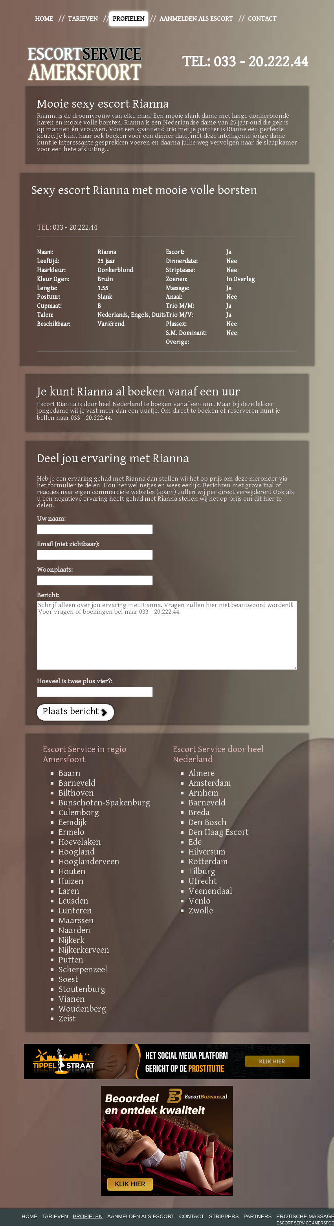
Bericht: (48, 595)
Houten (72, 871)
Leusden (73, 901)
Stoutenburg (82, 989)
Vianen (72, 999)
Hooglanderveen (89, 861)
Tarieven (83, 19)
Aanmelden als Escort (196, 19)
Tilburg (202, 871)
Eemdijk (73, 822)
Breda (199, 812)
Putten (71, 960)
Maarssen (76, 920)
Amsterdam (210, 783)
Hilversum (207, 852)
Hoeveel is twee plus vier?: (74, 681)
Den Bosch (208, 822)
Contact (262, 19)
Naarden (74, 930)
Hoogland (77, 852)
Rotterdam (208, 861)
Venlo (200, 901)
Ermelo (71, 832)
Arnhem (203, 793)
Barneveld (77, 783)
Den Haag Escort (219, 832)
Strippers (224, 1216)
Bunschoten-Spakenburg (104, 803)
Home (44, 19)
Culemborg (79, 812)
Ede (195, 842)
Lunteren (75, 911)
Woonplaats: (55, 570)
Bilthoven (76, 793)
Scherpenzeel (83, 969)
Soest (68, 979)
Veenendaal (210, 891)
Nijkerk (71, 940)
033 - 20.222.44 (261, 62)
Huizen (71, 881)
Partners (258, 1216)
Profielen (129, 19)
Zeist (67, 1019)
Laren (69, 891)
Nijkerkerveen (84, 950)
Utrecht (203, 881)
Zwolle (201, 911)
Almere (202, 773)
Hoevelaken (80, 842)
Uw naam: (51, 519)
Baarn (70, 773)
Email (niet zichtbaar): (68, 544)
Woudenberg (82, 1009)
